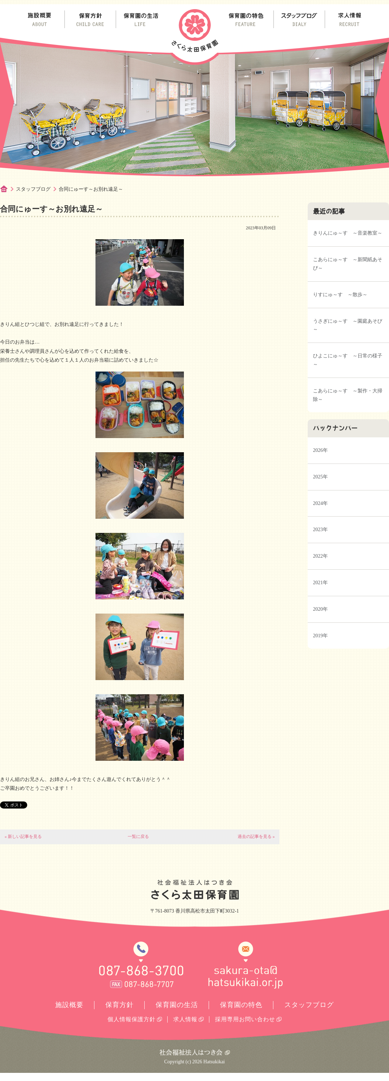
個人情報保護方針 (132, 1019)
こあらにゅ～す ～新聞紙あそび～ (347, 264)
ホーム (8, 189)
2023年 (320, 529)
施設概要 (69, 1004)
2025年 (320, 476)
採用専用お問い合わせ (245, 1019)
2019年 (320, 635)
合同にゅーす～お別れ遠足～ (91, 189)
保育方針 (119, 1004)
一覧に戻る (138, 836)
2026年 (320, 450)
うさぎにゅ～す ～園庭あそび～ (347, 325)
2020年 (320, 609)
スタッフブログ (33, 189)
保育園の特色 (241, 1004)
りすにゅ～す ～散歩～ (340, 294)
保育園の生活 (177, 1004)
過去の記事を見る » (256, 836)
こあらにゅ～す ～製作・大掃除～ (347, 395)
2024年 (320, 503)
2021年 (320, 582)
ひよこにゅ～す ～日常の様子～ (347, 360)
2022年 (320, 556)
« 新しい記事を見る (23, 836)
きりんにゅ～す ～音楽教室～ (347, 233)
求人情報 (185, 1019)
